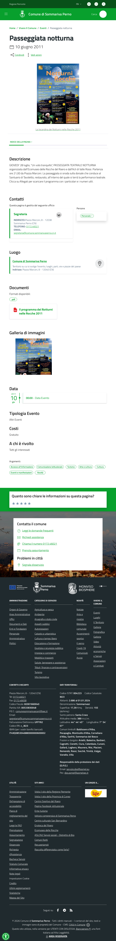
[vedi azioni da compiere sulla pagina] (33, 54)
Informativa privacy (19, 869)
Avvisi (79, 658)
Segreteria (20, 214)
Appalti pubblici (42, 624)
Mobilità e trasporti (44, 658)
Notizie (80, 609)
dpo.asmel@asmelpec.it (76, 773)
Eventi (43, 28)
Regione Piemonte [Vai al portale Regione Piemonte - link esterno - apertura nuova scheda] (17, 4)
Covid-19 (81, 648)
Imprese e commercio (45, 653)
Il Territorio (98, 622)
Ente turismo (41, 811)
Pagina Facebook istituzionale (49, 806)
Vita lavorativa (42, 677)
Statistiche (14, 893)
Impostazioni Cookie (19, 878)
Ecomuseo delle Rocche (46, 830)
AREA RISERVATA (56, 936)
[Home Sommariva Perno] (43, 14)
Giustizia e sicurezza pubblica (49, 648)
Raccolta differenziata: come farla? (52, 849)
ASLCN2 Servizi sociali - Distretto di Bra (54, 835)
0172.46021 (32, 226)
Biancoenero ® (83, 929)
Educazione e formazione (47, 643)
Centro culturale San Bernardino (51, 820)
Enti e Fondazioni (18, 629)
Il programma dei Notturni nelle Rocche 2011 (36, 311)
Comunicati (82, 653)
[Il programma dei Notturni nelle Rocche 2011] (15, 310)
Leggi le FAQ (15, 825)
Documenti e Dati (18, 624)
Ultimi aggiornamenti (19, 888)
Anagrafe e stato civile (46, 619)
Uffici (11, 619)
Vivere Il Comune (27, 28)
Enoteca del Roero (44, 825)
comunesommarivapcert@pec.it (32, 711)
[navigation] (6, 14)
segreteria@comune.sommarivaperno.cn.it (35, 233)
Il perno (80, 643)
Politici (12, 643)
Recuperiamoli (42, 844)
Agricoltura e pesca (44, 609)
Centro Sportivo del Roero (47, 801)
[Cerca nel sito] (103, 14)
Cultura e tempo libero (46, 638)
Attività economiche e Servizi (99, 651)
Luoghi (96, 617)
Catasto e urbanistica (45, 633)
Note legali (14, 873)
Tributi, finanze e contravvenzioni (51, 667)
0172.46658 (20, 700)
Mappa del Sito (16, 898)
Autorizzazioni (41, 629)
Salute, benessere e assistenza (50, 662)
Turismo (38, 672)
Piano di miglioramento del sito (18, 815)
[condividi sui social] (17, 54)
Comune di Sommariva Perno (30, 261)
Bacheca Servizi (17, 859)
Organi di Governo (18, 609)
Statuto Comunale (18, 864)
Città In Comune (77, 924)
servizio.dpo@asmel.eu (77, 769)
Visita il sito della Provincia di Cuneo (52, 796)
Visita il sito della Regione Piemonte (52, 791)
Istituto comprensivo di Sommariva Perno (55, 816)
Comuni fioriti (41, 840)
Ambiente (39, 614)
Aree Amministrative (19, 614)
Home (12, 28)
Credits (12, 883)
